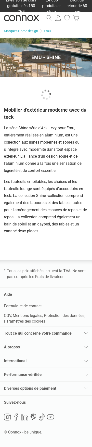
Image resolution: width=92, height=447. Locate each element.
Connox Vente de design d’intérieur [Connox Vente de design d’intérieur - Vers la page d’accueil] (21, 18)
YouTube (50, 417)
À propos (12, 347)
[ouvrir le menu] (85, 18)
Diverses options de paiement (30, 388)
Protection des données (64, 315)
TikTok (42, 417)
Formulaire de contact (23, 306)
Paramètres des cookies (24, 321)
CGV (7, 315)
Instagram (7, 417)
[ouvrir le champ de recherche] (49, 18)
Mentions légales (27, 315)
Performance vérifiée (23, 374)
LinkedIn (24, 417)
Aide (8, 294)
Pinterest (33, 417)
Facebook (16, 417)
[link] (76, 18)
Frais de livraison (50, 276)
